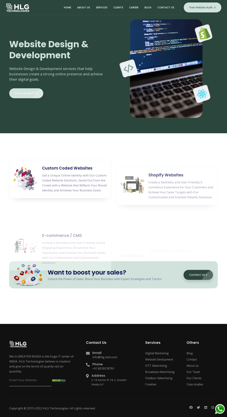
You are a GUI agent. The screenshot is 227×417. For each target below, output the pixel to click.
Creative (150, 384)
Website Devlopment (159, 359)
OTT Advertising (156, 366)
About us (193, 366)
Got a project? (29, 97)
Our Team (193, 372)
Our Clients (194, 378)
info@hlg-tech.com (104, 357)
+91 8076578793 (103, 368)
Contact (192, 359)
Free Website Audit (202, 7)
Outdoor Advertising (158, 378)
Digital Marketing (157, 353)
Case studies (195, 384)
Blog (190, 353)
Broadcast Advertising (160, 372)
